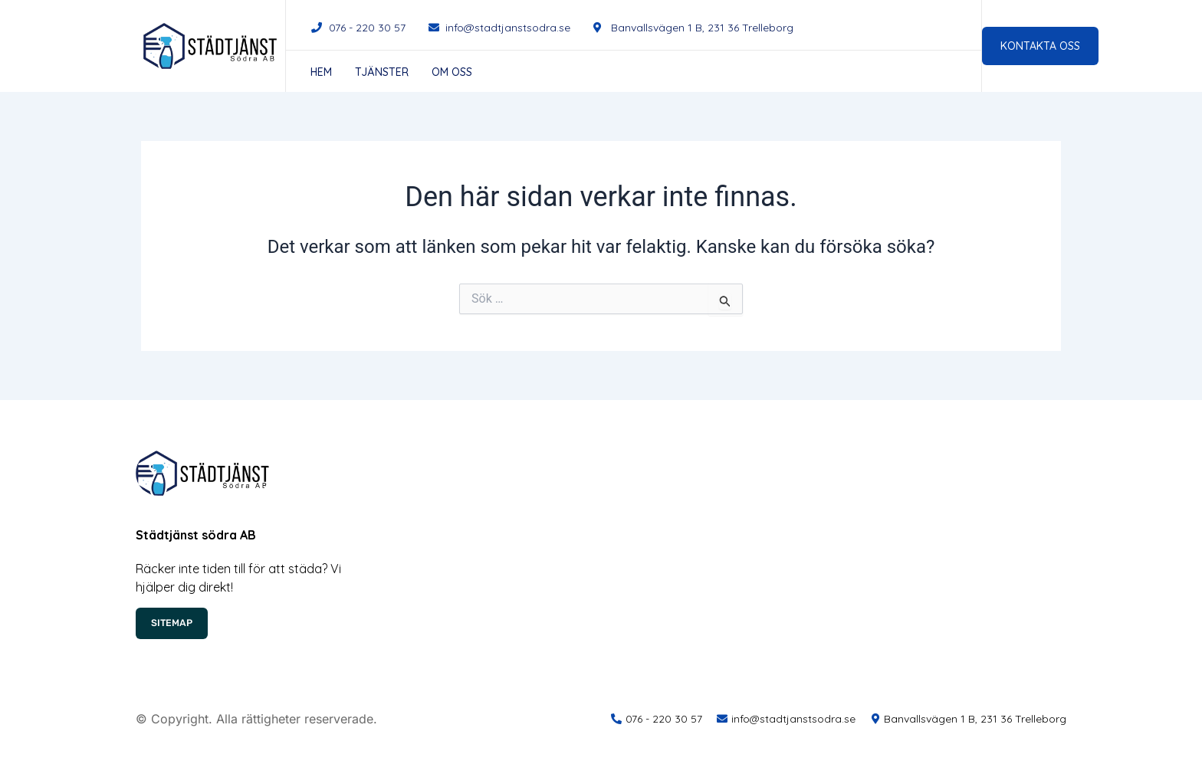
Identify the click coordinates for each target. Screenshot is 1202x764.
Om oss (452, 72)
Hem (321, 72)
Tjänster (382, 72)
